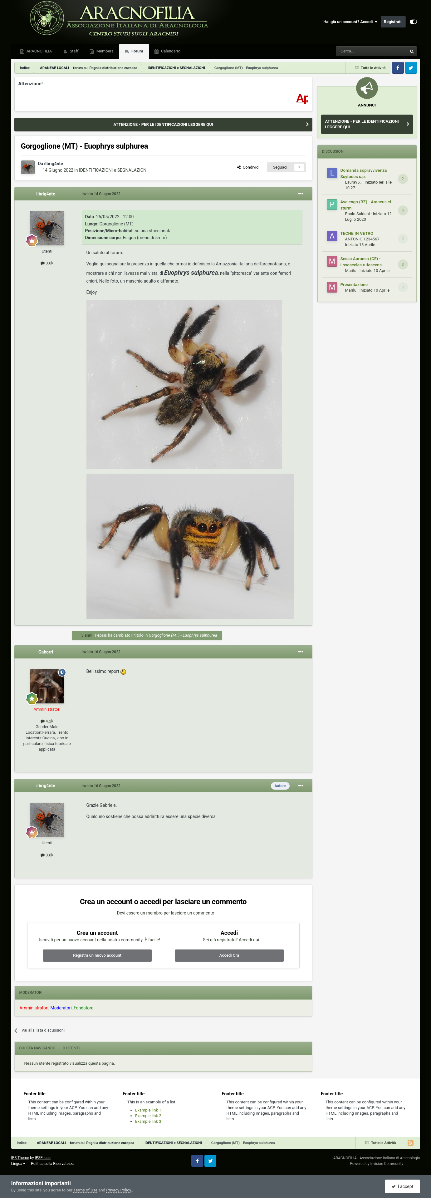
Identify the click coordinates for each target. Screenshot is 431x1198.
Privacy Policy (118, 1190)
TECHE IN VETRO (357, 233)
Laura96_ (353, 182)
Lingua (18, 1163)
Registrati (393, 21)
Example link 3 (148, 1121)
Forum (136, 51)
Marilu (350, 270)
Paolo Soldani (357, 213)
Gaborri (45, 651)
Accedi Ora (229, 955)
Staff (73, 51)
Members (104, 51)
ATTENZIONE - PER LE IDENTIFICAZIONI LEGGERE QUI (163, 124)
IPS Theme (20, 1158)
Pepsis (101, 635)
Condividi (248, 167)
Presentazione (354, 284)
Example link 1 (148, 1110)
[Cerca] (354, 51)
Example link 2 (148, 1115)
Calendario (170, 51)
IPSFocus (43, 1158)
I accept (402, 1186)
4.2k (47, 721)
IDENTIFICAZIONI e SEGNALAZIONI (113, 170)
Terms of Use (85, 1190)
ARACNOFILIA (39, 51)
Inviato (101, 194)
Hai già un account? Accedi (350, 21)
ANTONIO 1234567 (362, 239)
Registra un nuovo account (97, 955)
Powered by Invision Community (376, 1163)
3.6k (47, 263)
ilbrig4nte (53, 163)
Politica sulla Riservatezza (52, 1163)
